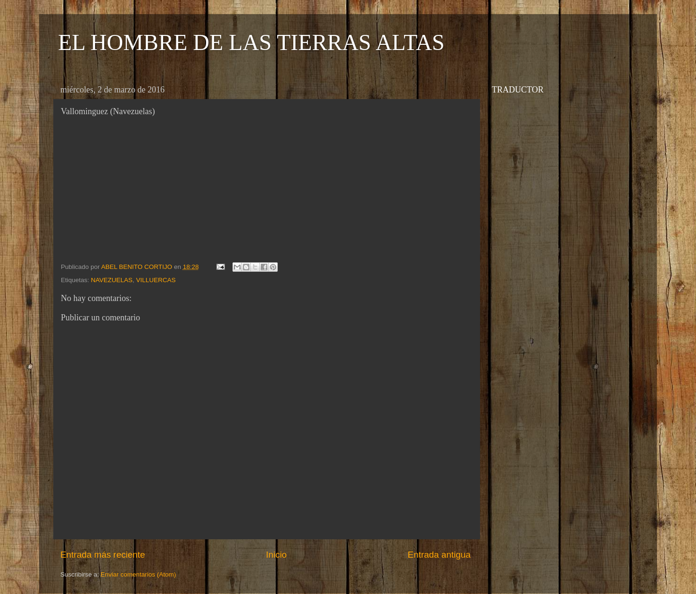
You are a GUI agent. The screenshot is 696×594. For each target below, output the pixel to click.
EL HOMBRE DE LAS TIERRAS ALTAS (251, 42)
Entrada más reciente (102, 555)
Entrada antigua (439, 555)
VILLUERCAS (156, 280)
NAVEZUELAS (112, 280)
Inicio (276, 555)
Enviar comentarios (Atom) (138, 574)
